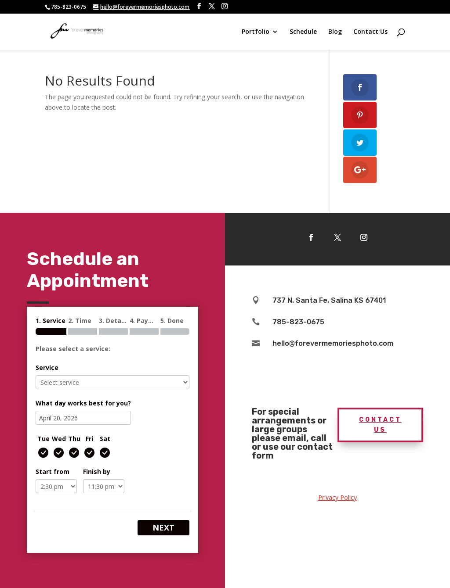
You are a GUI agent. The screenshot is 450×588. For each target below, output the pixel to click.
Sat (105, 438)
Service (47, 367)
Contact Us (370, 32)
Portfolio (255, 32)
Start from (52, 471)
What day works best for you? (83, 403)
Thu (74, 438)
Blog (335, 32)
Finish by (96, 471)
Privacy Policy (337, 497)
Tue (43, 438)
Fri (89, 438)
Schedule (303, 32)
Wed (59, 438)
